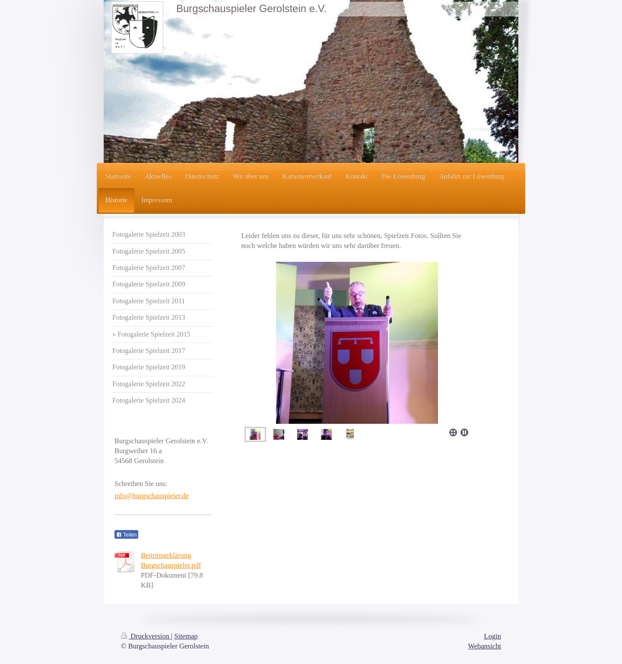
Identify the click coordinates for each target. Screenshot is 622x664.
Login (492, 636)
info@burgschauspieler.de (151, 496)
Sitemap (186, 636)
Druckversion (146, 636)
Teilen (126, 535)
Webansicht (484, 646)
